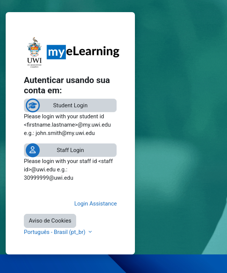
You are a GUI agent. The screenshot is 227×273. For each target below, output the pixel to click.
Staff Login (70, 150)
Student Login (70, 105)
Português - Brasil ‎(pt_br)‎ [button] (55, 232)
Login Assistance (95, 203)
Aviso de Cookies (50, 220)
